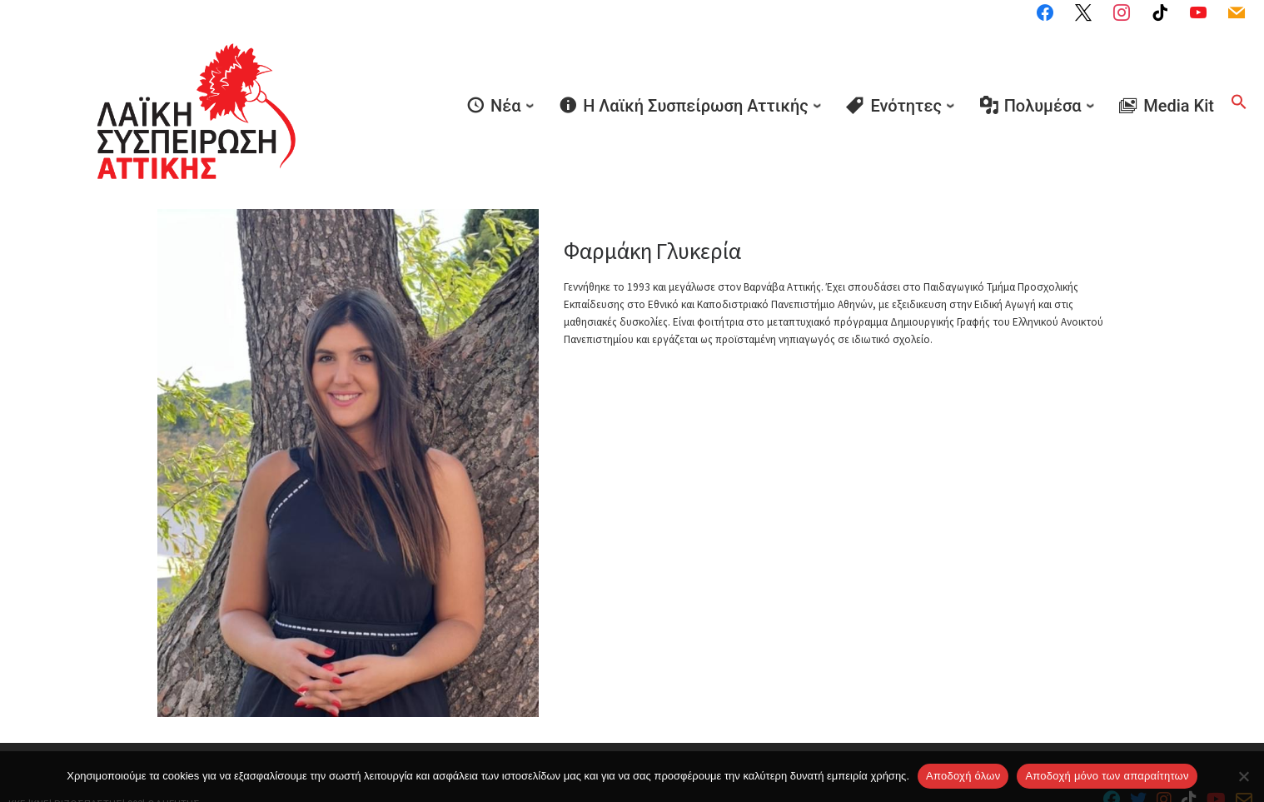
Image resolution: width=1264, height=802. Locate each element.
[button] (1239, 77)
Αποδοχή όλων (963, 776)
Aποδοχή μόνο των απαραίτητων (1106, 776)
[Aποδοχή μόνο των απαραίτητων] (1243, 776)
